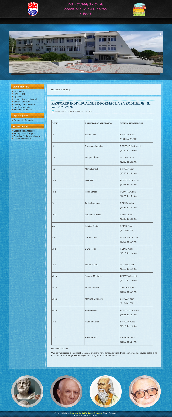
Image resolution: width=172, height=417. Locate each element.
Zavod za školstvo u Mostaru (27, 136)
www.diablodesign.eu (90, 415)
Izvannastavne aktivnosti (25, 99)
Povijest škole (20, 94)
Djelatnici (18, 96)
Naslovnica (19, 91)
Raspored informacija (24, 120)
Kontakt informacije (23, 109)
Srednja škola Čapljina (24, 133)
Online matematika (22, 138)
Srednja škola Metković (24, 131)
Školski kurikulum (22, 102)
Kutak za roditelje (22, 107)
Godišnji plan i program (24, 104)
